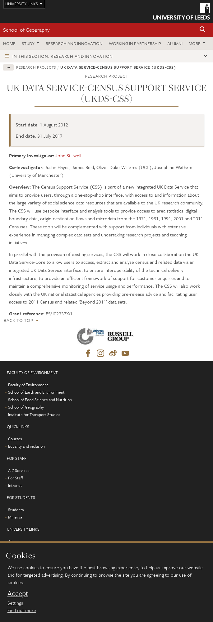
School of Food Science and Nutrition (40, 399)
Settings (15, 602)
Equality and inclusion (26, 446)
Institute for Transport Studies (34, 414)
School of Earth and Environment (36, 392)
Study (28, 43)
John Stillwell (68, 155)
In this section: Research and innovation (62, 56)
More (195, 43)
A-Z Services (18, 470)
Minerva (15, 517)
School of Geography (26, 30)
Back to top (18, 320)
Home (9, 43)
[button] (203, 30)
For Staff (15, 478)
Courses (15, 439)
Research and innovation (74, 43)
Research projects (36, 67)
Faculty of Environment (28, 385)
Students (16, 509)
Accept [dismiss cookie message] (17, 593)
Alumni (175, 43)
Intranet (15, 485)
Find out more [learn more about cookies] (21, 610)
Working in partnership (135, 43)
